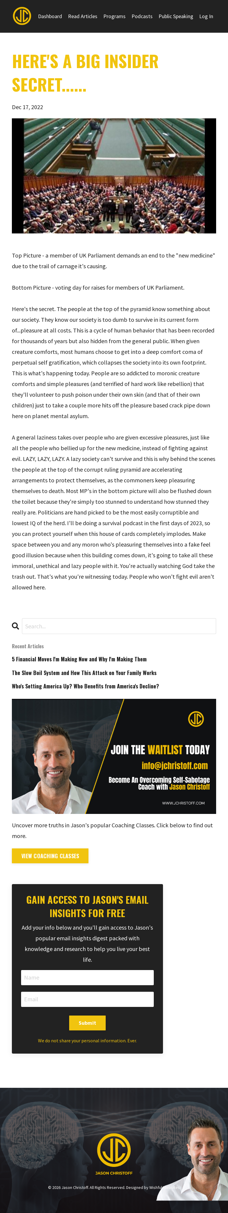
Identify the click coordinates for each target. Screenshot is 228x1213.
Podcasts (142, 16)
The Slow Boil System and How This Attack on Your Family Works (84, 673)
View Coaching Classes (50, 856)
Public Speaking (176, 16)
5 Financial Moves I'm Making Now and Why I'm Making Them (79, 659)
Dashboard (50, 16)
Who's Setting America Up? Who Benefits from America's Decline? (85, 686)
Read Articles (82, 16)
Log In (206, 16)
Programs (114, 16)
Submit (87, 1022)
